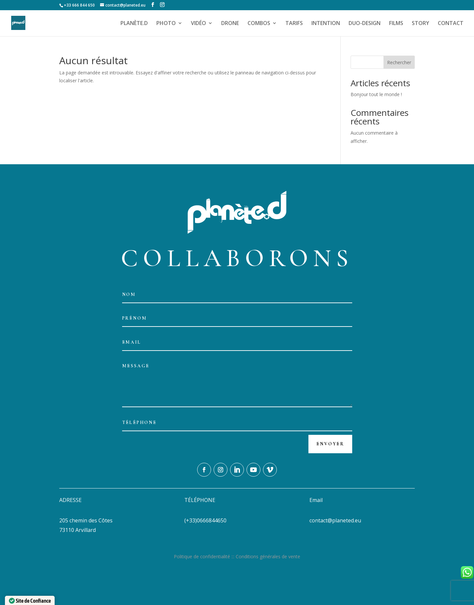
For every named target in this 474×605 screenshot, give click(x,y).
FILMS (396, 24)
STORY (420, 24)
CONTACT (450, 24)
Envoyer (330, 444)
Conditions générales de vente (268, 556)
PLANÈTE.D (134, 24)
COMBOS (259, 24)
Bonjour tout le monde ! (376, 94)
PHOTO (166, 24)
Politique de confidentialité (202, 556)
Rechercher (399, 62)
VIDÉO (198, 24)
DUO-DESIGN (365, 24)
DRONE (230, 24)
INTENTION (325, 24)
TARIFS (294, 24)
